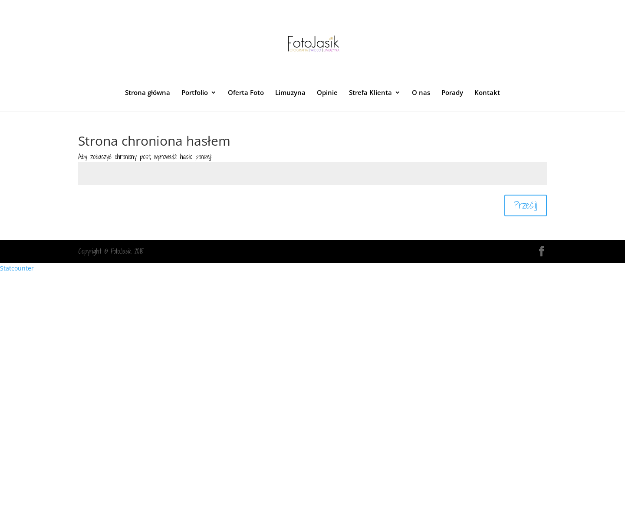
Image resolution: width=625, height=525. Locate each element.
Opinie (327, 93)
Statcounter (17, 268)
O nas (421, 93)
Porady (452, 93)
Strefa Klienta (370, 93)
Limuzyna (290, 93)
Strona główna (147, 93)
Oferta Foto (246, 93)
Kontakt (487, 93)
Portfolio (194, 93)
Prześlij (525, 205)
